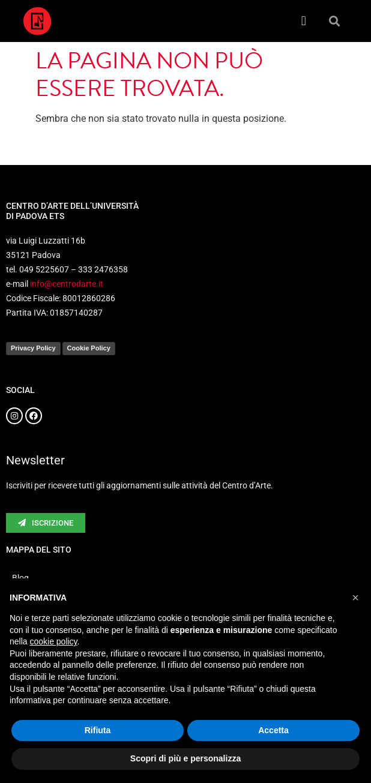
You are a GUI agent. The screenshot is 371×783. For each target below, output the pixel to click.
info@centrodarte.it (66, 284)
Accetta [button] (273, 730)
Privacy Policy (33, 348)
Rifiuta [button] (98, 730)
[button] (303, 21)
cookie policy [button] (53, 641)
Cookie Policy (88, 348)
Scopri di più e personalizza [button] (185, 758)
